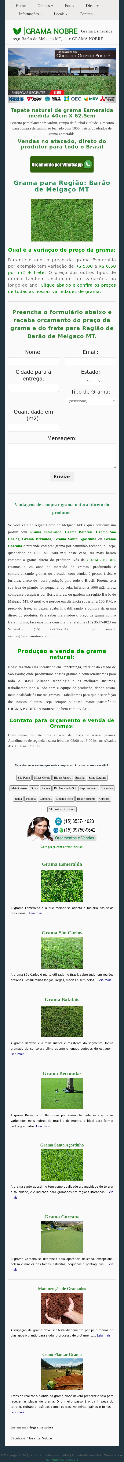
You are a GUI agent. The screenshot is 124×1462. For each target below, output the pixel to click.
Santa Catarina (97, 777)
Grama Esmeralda (45, 532)
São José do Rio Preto (62, 809)
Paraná (46, 788)
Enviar (62, 476)
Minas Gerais (42, 777)
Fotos (69, 5)
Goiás (34, 788)
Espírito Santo (88, 788)
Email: (91, 352)
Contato (86, 14)
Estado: (90, 372)
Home (23, 5)
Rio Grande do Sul (65, 788)
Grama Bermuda (36, 539)
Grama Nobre (40, 1438)
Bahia (18, 798)
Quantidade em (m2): (33, 415)
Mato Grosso (19, 788)
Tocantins (107, 788)
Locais (59, 14)
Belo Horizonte (86, 798)
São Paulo (24, 777)
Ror (48, 1459)
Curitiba (104, 798)
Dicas (90, 5)
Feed (55, 1459)
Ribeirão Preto (64, 798)
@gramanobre (41, 1427)
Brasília (80, 777)
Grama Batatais (78, 532)
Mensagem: (62, 438)
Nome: (33, 352)
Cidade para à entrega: (33, 375)
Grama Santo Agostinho (75, 539)
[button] (16, 75)
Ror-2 (63, 1459)
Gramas (43, 5)
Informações (29, 14)
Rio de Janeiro (62, 777)
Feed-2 (73, 1459)
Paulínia (31, 798)
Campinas (46, 798)
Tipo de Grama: (90, 392)
